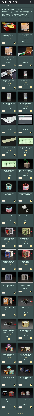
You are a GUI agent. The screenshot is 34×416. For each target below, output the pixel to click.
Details (9, 38)
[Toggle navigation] (30, 2)
